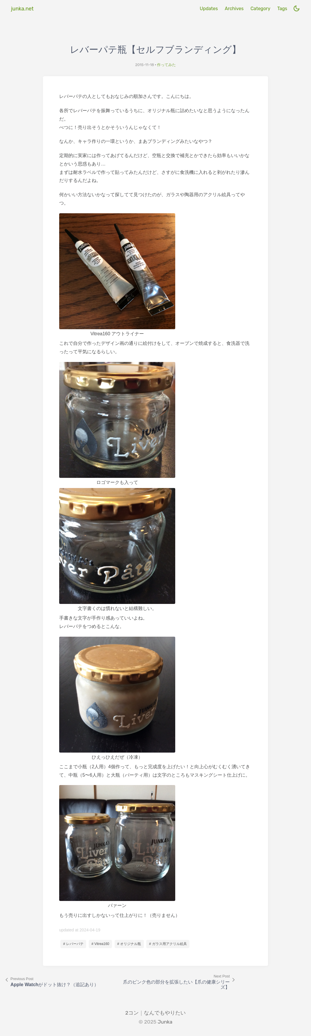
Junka (165, 1022)
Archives (234, 8)
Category (260, 8)
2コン (132, 1013)
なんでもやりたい (165, 1013)
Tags (282, 8)
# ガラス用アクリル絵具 (168, 944)
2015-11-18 (144, 65)
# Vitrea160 (100, 944)
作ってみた (166, 65)
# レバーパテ (73, 944)
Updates (209, 8)
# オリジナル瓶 (129, 944)
